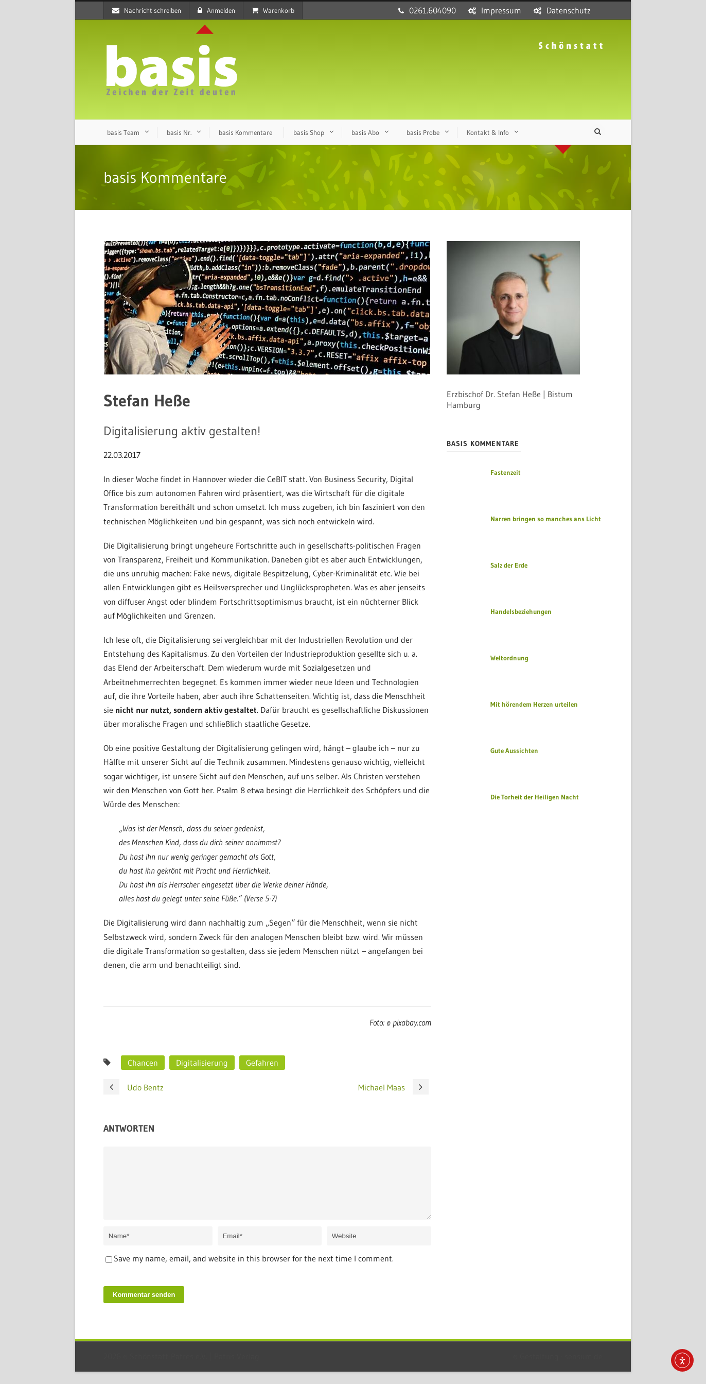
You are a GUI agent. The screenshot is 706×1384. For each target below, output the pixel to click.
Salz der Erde (508, 565)
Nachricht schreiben (146, 10)
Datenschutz (568, 10)
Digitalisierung (202, 1062)
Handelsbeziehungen (521, 611)
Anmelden (216, 10)
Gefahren (262, 1062)
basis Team (123, 132)
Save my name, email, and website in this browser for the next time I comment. (254, 1271)
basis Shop (308, 132)
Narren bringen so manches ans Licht (545, 519)
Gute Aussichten (514, 750)
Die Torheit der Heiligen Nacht (534, 797)
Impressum (501, 10)
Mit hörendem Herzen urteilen (534, 704)
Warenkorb (273, 10)
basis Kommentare (245, 132)
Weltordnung (509, 658)
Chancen (143, 1062)
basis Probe (423, 132)
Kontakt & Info (488, 132)
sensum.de (583, 1368)
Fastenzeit (505, 472)
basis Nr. (179, 132)
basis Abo (365, 132)
